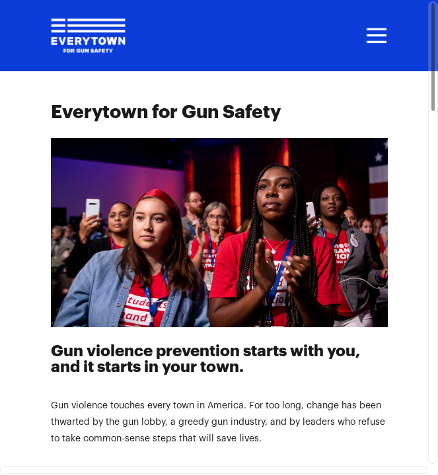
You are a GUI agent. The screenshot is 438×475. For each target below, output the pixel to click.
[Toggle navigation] (374, 36)
